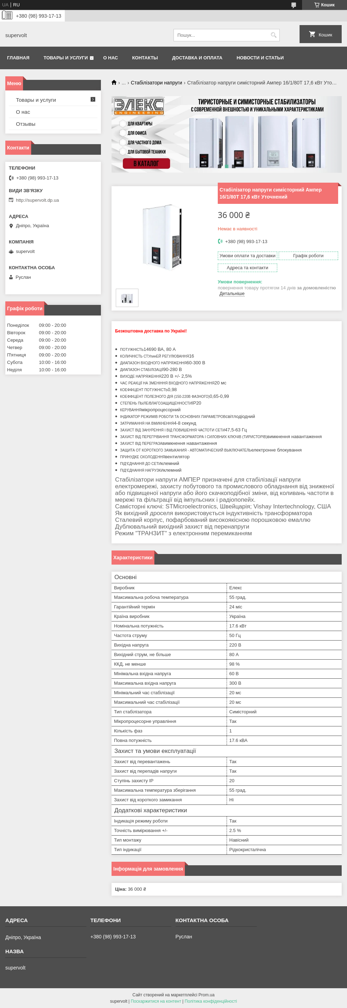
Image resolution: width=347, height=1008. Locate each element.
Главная (18, 57)
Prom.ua (207, 994)
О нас (110, 57)
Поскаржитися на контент (156, 1001)
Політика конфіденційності (211, 1001)
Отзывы (25, 124)
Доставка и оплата (197, 57)
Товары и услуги (66, 57)
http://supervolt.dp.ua (37, 200)
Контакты (145, 57)
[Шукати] (273, 35)
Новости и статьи (260, 57)
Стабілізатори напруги (156, 83)
